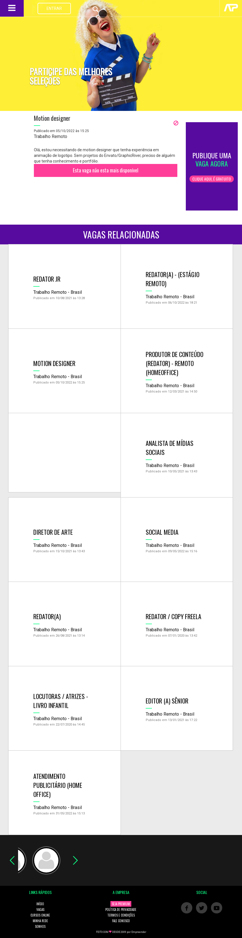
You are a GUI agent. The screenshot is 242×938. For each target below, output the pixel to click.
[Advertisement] (64, 452)
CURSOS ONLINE (40, 915)
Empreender (138, 932)
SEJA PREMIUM (121, 904)
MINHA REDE (40, 921)
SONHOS (40, 926)
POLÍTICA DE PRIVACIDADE (120, 909)
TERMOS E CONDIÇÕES (121, 915)
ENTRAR (54, 8)
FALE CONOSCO (121, 921)
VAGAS (40, 909)
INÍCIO (40, 904)
